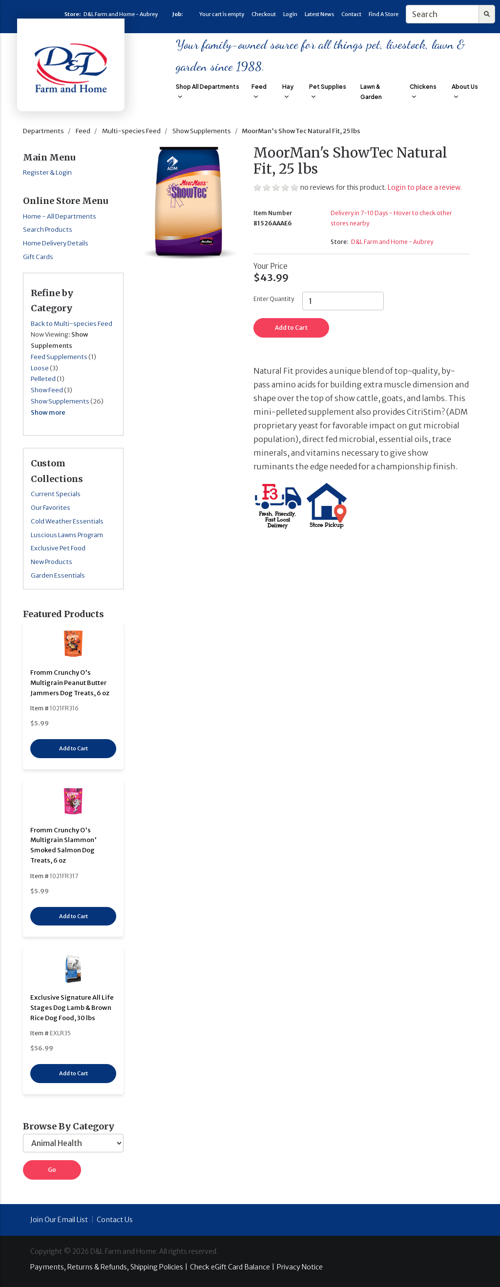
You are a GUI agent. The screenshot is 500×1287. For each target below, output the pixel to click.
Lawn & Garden (371, 92)
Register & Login (47, 172)
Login (290, 14)
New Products (51, 562)
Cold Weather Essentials (67, 521)
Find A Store (383, 14)
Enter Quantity (273, 298)
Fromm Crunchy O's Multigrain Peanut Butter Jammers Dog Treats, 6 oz (69, 682)
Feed (259, 91)
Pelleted (43, 379)
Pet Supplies (327, 91)
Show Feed (47, 390)
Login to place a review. (425, 187)
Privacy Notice (300, 1267)
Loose (40, 368)
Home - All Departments (59, 216)
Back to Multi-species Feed (71, 324)
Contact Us (115, 1219)
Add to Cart (73, 748)
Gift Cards (38, 257)
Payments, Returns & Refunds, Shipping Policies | (109, 1267)
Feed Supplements (59, 357)
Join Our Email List (59, 1219)
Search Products (47, 229)
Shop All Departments (207, 91)
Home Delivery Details (55, 243)
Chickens (423, 91)
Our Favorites (50, 507)
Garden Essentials (58, 575)
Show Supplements (201, 131)
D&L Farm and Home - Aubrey (120, 14)
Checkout (263, 14)
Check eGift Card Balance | (232, 1267)
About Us (465, 91)
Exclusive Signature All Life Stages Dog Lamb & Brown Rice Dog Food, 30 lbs (72, 1007)
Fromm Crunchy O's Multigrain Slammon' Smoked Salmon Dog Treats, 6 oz (63, 845)
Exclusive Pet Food (58, 548)
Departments (43, 131)
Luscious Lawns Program (67, 535)
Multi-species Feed (131, 131)
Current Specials (56, 494)
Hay (287, 91)
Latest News (319, 14)
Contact (351, 14)
